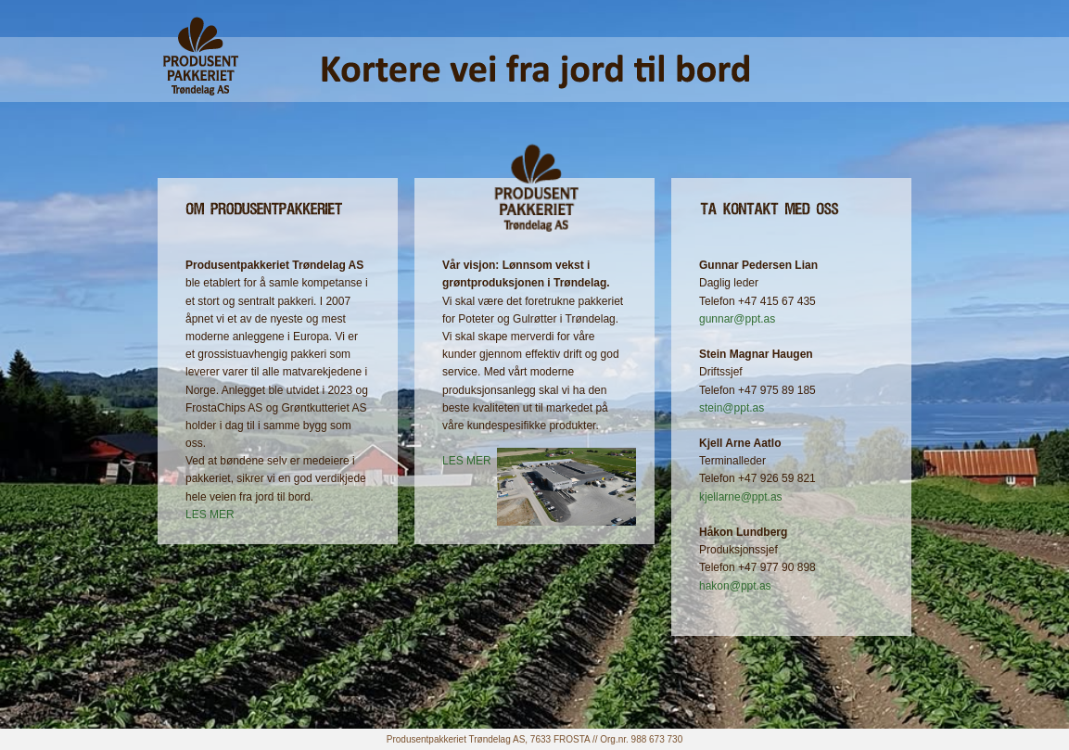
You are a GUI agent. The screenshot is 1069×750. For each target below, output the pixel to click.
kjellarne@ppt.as (741, 496)
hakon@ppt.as (735, 585)
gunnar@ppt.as (737, 318)
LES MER (210, 514)
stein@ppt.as (731, 407)
